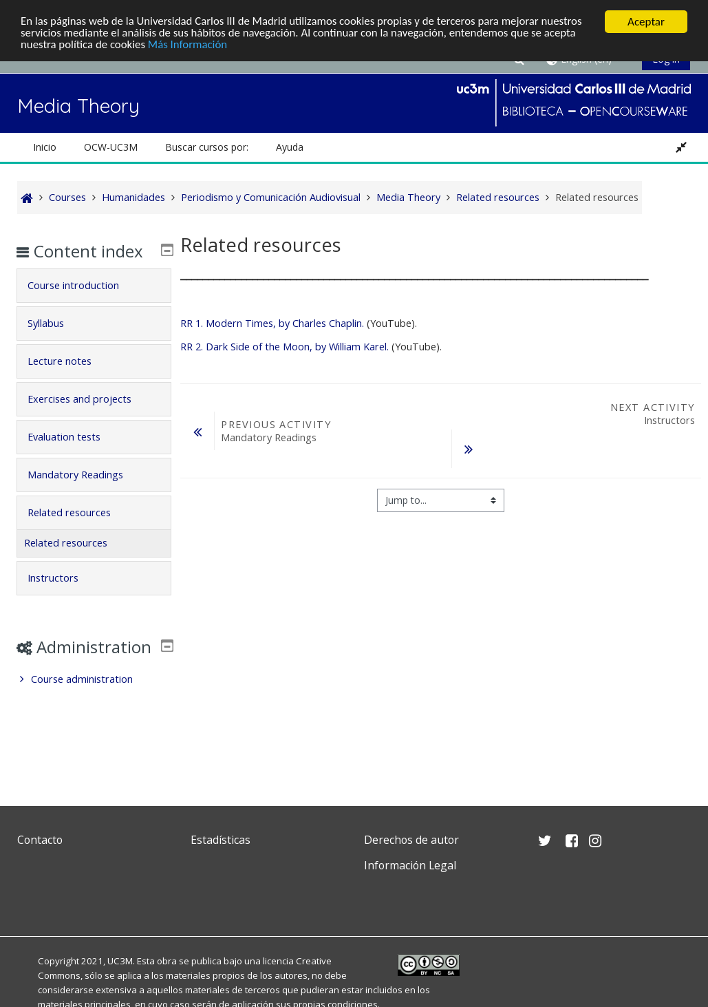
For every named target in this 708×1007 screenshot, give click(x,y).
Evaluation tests (73, 456)
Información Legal (410, 865)
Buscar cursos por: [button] (206, 146)
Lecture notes (69, 381)
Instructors (62, 597)
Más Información (189, 46)
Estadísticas (220, 839)
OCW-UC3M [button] (111, 146)
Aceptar (646, 21)
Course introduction (83, 305)
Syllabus (55, 343)
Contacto (40, 839)
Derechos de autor (411, 839)
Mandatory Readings (85, 494)
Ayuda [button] (289, 146)
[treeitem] (94, 719)
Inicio (44, 146)
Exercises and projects (89, 418)
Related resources (78, 532)
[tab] (94, 305)
